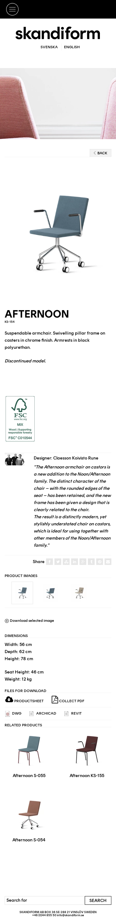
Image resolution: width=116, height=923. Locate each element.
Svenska (49, 47)
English (72, 47)
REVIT (73, 714)
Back (100, 153)
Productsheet (24, 701)
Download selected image (29, 620)
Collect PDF (68, 699)
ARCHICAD (42, 714)
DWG (13, 714)
